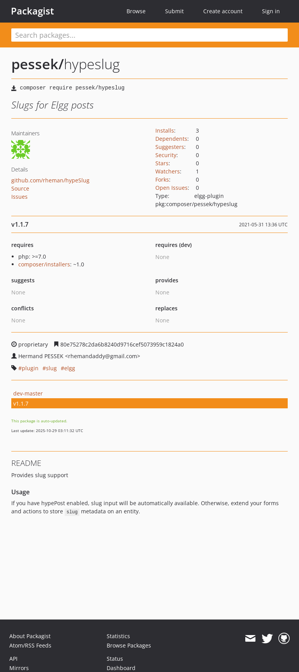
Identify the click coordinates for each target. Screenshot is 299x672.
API (13, 658)
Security (165, 155)
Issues (19, 196)
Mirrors (19, 668)
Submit (174, 11)
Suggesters (169, 146)
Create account (223, 11)
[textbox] (149, 35)
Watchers (167, 171)
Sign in (271, 11)
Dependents (171, 138)
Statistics (118, 636)
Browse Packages (129, 645)
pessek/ (37, 64)
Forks (162, 179)
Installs (164, 130)
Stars (162, 163)
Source (20, 188)
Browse (136, 11)
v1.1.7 (20, 403)
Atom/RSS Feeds (30, 645)
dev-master (28, 393)
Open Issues (171, 187)
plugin (30, 368)
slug (51, 368)
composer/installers (44, 264)
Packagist (32, 11)
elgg (69, 368)
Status (115, 658)
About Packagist (30, 636)
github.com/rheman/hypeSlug (50, 180)
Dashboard (121, 668)
